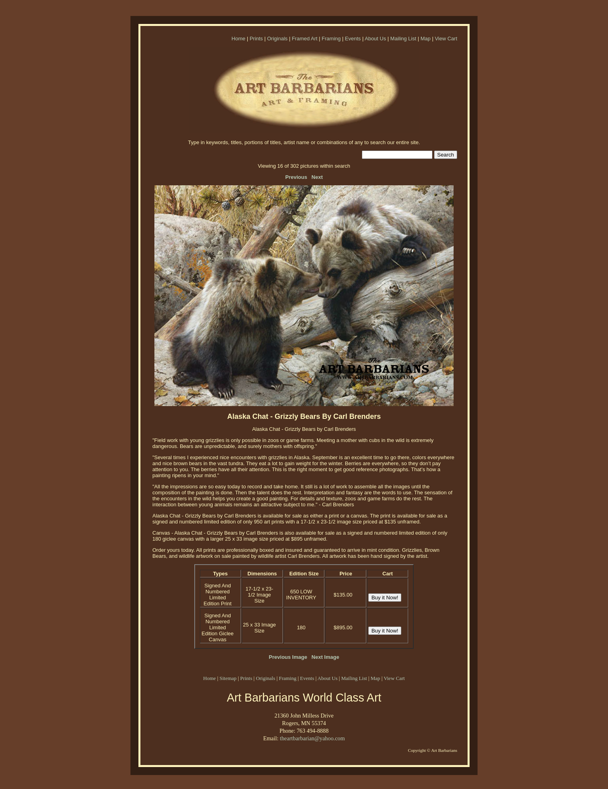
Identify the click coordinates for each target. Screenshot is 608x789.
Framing (331, 39)
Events (353, 39)
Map (425, 39)
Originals (277, 39)
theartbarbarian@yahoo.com (312, 738)
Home (238, 39)
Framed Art (304, 39)
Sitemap (228, 678)
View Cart (446, 39)
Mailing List (403, 39)
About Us (375, 39)
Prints (256, 39)
